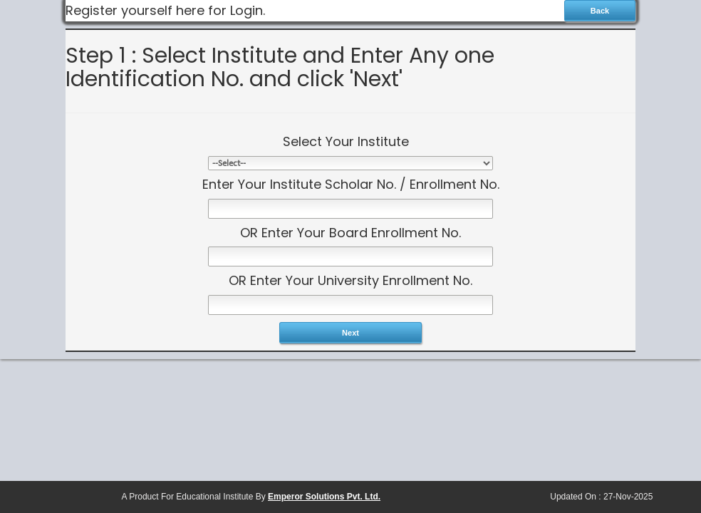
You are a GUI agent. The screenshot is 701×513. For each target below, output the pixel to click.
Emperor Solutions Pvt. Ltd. (324, 497)
